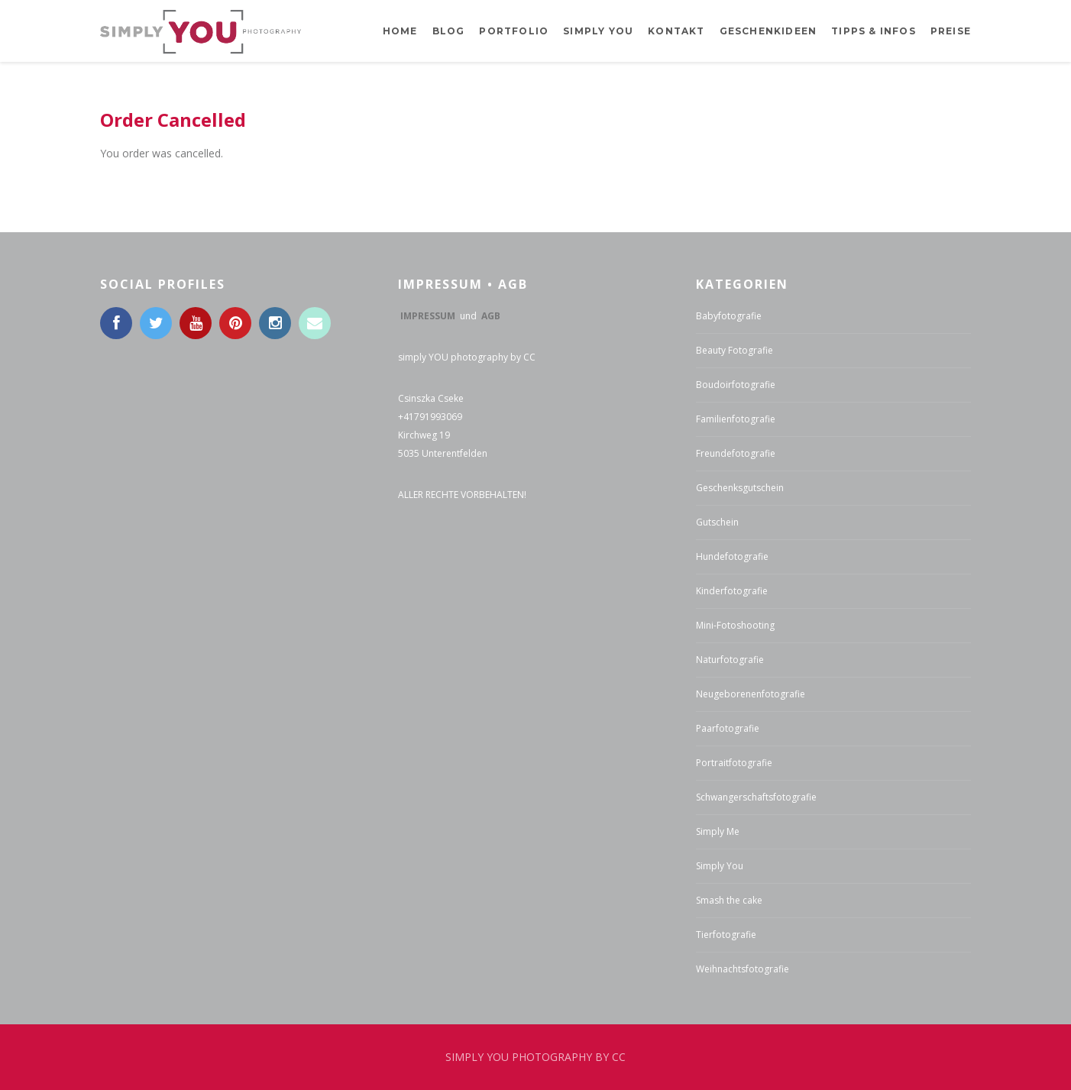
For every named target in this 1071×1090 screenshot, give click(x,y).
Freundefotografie (735, 453)
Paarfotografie (727, 728)
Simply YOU (598, 31)
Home (400, 31)
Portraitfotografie (734, 762)
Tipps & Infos (873, 31)
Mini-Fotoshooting (735, 625)
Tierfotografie (726, 934)
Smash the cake (729, 900)
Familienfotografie (735, 418)
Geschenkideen (768, 31)
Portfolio (513, 31)
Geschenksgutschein (740, 487)
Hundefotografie (732, 556)
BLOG (448, 31)
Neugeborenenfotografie (750, 693)
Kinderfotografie (732, 590)
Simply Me (717, 831)
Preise (950, 31)
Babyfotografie (729, 315)
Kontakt (676, 31)
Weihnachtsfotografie (742, 968)
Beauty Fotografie (734, 350)
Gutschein (717, 522)
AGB (490, 315)
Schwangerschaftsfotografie (756, 797)
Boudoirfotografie (735, 384)
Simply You (719, 865)
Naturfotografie (730, 659)
